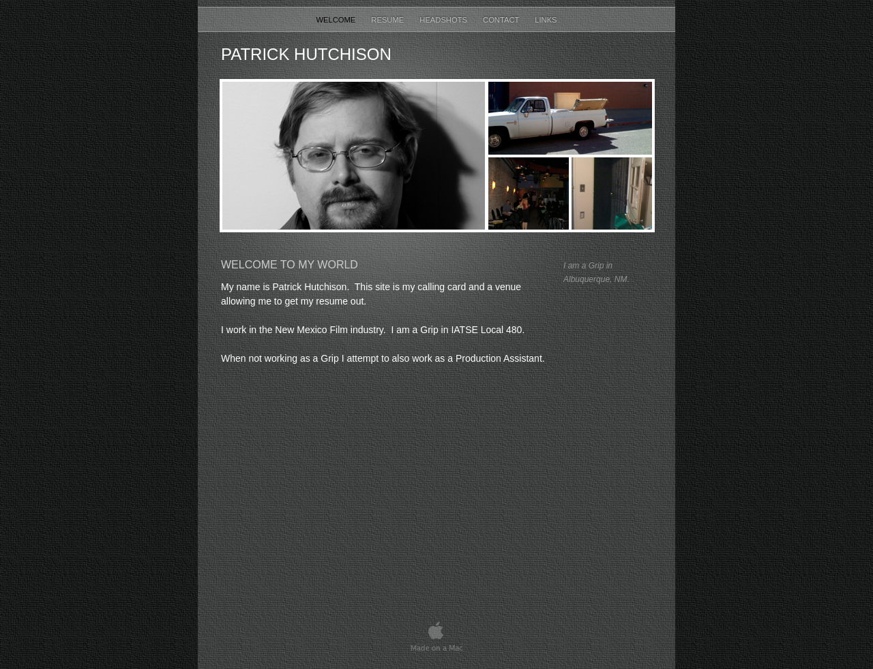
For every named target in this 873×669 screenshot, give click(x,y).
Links (546, 20)
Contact (502, 20)
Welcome (336, 20)
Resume (388, 20)
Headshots (444, 20)
